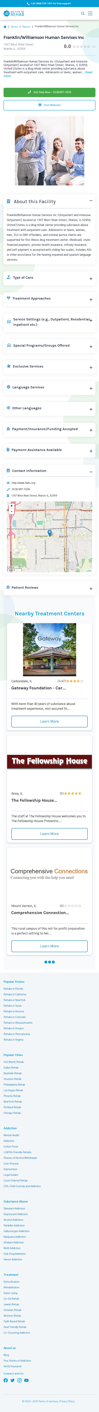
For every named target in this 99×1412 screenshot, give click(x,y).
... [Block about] (67, 71)
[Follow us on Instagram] (19, 1378)
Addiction (9, 1126)
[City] (28, 27)
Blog (6, 1352)
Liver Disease (11, 1161)
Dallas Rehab (11, 1065)
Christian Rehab (12, 1308)
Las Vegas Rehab (13, 1088)
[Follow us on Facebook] (6, 1378)
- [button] (11, 509)
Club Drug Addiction (15, 1251)
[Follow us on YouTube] (26, 1378)
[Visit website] (49, 101)
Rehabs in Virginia (13, 1037)
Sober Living (10, 1291)
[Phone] (49, 88)
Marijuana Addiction (15, 1234)
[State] (16, 27)
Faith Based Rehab (14, 1319)
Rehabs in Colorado (14, 1015)
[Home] (6, 27)
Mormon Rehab (12, 1313)
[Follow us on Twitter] (12, 1378)
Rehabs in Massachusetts (18, 1020)
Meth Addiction (12, 1246)
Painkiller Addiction (14, 1223)
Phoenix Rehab (12, 1093)
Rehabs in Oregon (13, 1026)
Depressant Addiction (16, 1212)
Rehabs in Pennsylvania (17, 1032)
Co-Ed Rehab (11, 1296)
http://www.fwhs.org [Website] (23, 480)
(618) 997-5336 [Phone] (20, 487)
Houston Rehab (12, 1076)
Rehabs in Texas (13, 1003)
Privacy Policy (66, 1399)
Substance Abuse (14, 1199)
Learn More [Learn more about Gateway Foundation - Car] (50, 719)
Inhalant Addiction (14, 1240)
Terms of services (48, 1399)
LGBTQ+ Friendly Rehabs (17, 1150)
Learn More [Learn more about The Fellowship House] (50, 832)
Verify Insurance (13, 1364)
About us (9, 1346)
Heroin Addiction (13, 1257)
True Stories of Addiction (17, 1358)
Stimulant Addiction (15, 1206)
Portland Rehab (12, 1105)
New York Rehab (13, 1099)
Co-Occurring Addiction (16, 1330)
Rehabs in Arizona (14, 1009)
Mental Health (11, 1133)
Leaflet (88, 568)
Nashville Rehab (12, 1071)
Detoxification (11, 1279)
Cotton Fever (11, 1144)
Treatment (10, 1272)
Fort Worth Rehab (13, 1059)
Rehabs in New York (15, 998)
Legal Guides (11, 1172)
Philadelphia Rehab (14, 1082)
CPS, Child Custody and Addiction (22, 1184)
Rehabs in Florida (13, 986)
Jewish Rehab (11, 1302)
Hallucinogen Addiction (16, 1229)
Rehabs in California (15, 992)
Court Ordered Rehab (15, 1178)
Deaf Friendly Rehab (15, 1325)
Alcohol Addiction (13, 1217)
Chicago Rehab (12, 1110)
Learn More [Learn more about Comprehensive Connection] (50, 944)
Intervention (10, 1167)
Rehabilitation (11, 1285)
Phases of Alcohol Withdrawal (20, 1155)
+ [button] (12, 504)
